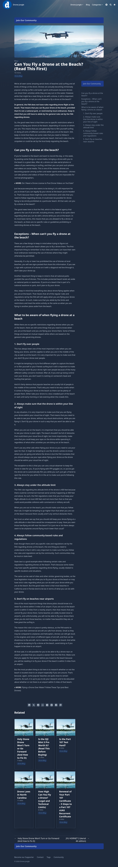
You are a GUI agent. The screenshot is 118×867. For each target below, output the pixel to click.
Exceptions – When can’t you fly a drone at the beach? (91, 101)
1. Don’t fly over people (92, 113)
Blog (16, 61)
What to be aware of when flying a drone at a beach (92, 108)
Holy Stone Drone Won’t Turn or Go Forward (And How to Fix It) (23, 748)
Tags (49, 857)
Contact (40, 857)
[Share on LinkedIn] (29, 705)
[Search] (111, 4)
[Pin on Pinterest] (51, 705)
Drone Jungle (18, 4)
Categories (96, 4)
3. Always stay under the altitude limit (93, 126)
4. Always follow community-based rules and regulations (93, 133)
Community (59, 857)
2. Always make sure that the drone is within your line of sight (93, 119)
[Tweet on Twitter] (33, 705)
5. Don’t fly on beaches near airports (92, 140)
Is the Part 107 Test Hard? (65, 742)
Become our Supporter (24, 857)
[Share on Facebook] (56, 705)
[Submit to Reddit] (38, 705)
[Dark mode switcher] (114, 4)
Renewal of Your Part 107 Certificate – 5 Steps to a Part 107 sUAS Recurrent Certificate (65, 804)
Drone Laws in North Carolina (23, 794)
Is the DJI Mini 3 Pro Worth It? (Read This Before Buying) (44, 747)
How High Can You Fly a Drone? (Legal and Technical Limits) (44, 799)
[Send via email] (60, 705)
